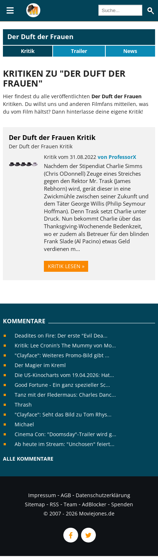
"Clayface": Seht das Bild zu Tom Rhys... (63, 414)
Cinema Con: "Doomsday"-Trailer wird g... (65, 434)
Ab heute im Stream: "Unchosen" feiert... (64, 444)
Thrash (23, 404)
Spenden (122, 504)
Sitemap (35, 504)
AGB (66, 495)
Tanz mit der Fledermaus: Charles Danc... (65, 394)
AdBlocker (94, 504)
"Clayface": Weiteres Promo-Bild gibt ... (62, 355)
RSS (54, 504)
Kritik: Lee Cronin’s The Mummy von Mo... (65, 345)
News (130, 50)
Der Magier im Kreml (40, 365)
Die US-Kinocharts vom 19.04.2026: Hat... (64, 375)
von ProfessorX (117, 156)
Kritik (28, 50)
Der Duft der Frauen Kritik (52, 137)
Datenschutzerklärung (103, 495)
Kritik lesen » (66, 266)
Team (70, 504)
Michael (24, 424)
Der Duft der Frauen (40, 36)
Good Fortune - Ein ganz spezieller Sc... (62, 384)
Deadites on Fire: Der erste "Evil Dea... (61, 335)
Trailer (79, 50)
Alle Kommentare (28, 458)
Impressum (42, 495)
